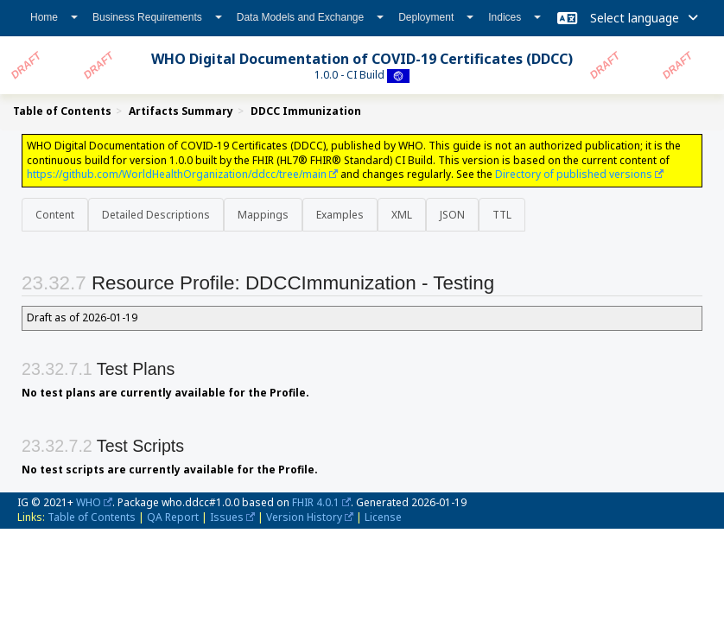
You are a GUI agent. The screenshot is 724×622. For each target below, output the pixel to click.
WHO (88, 502)
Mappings (263, 214)
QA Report (173, 517)
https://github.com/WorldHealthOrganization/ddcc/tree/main (177, 174)
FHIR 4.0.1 (316, 502)
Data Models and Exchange (310, 17)
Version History (304, 517)
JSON (452, 214)
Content (54, 214)
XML (401, 214)
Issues (227, 517)
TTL (501, 214)
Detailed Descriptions (156, 214)
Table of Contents (92, 517)
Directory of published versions (573, 174)
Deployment (435, 17)
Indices (514, 17)
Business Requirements (157, 17)
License (383, 517)
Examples (340, 214)
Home (54, 17)
